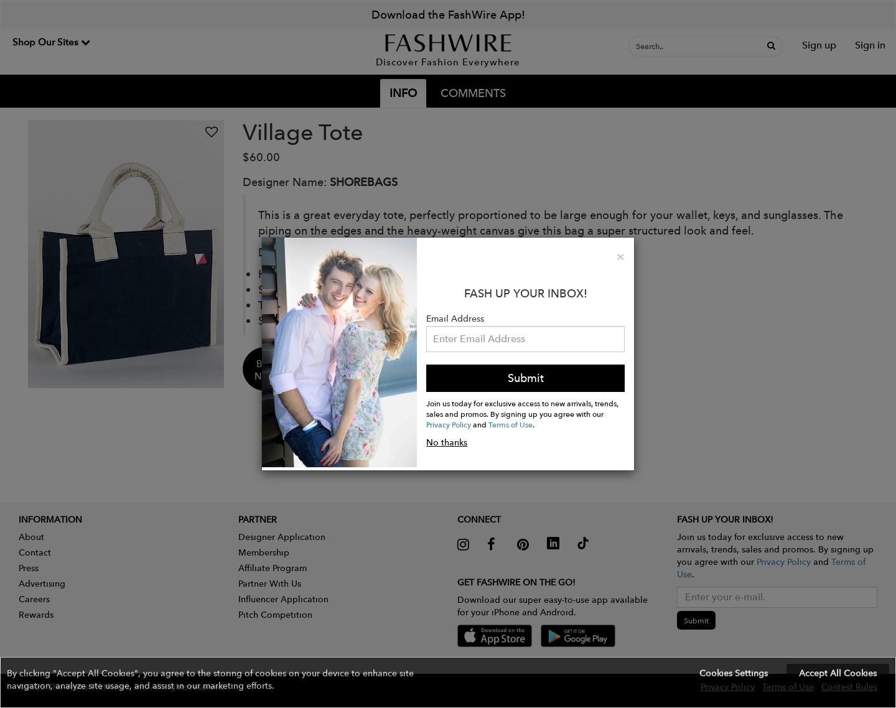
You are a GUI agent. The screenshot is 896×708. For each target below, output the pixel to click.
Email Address (455, 318)
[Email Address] (525, 339)
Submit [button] (526, 378)
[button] (448, 682)
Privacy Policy (448, 424)
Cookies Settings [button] (733, 673)
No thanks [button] (446, 442)
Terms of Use (510, 424)
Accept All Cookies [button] (838, 673)
